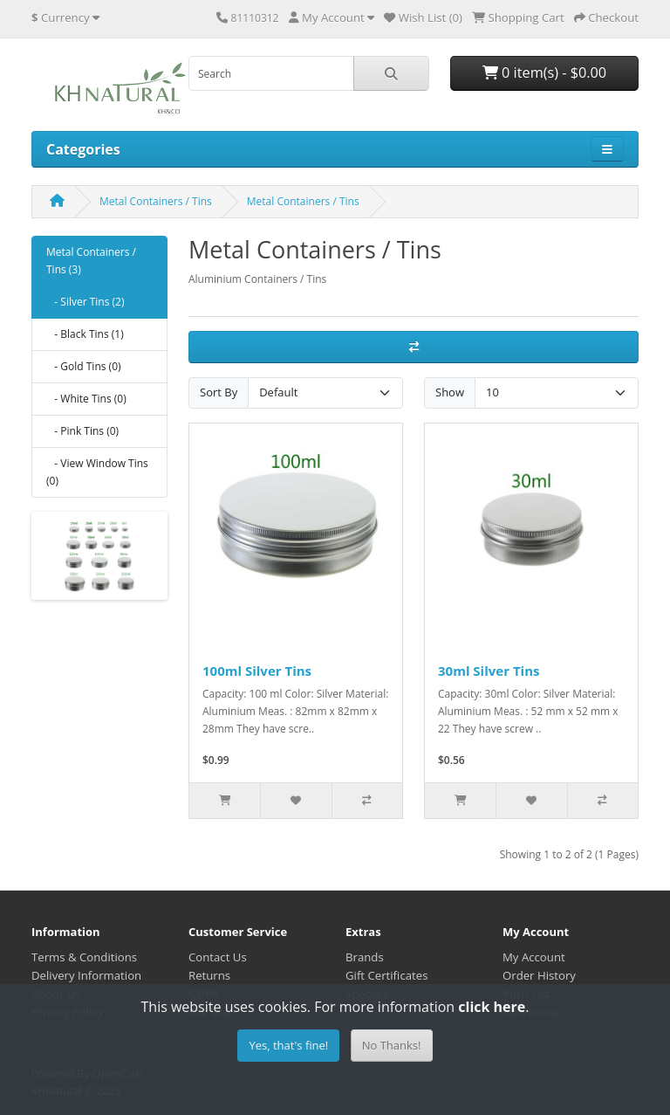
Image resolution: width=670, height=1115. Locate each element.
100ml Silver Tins (256, 670)
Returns (209, 975)
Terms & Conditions (84, 957)
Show (449, 392)
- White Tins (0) (86, 398)
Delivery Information (86, 975)
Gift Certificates (386, 975)
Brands (364, 957)
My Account (533, 957)
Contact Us (217, 957)
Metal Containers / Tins (155, 201)
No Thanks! (391, 1045)
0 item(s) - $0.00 (544, 72)
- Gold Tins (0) (83, 366)
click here (491, 1006)
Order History (539, 975)
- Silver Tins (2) (85, 301)
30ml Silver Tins (488, 670)
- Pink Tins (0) (82, 430)
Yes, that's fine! (288, 1045)
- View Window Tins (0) (97, 472)
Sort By (218, 392)
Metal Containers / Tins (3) (91, 260)
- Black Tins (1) (85, 334)
